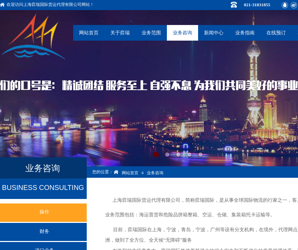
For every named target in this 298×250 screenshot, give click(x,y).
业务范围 (151, 32)
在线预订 (276, 32)
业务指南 (245, 32)
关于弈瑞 (120, 32)
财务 (44, 231)
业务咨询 (182, 32)
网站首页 (89, 32)
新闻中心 (213, 32)
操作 (44, 212)
